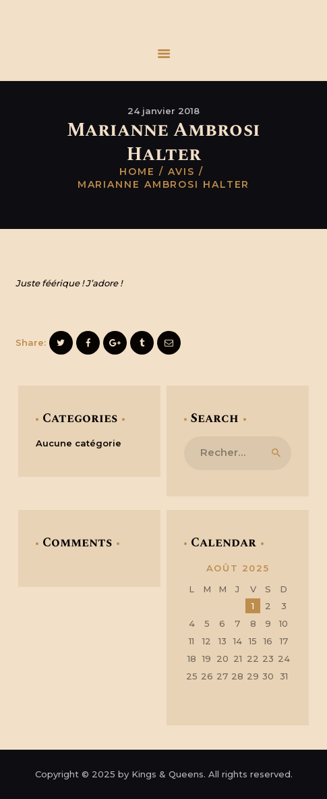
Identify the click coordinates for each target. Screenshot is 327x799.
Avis (181, 171)
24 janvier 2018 (163, 110)
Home (137, 171)
